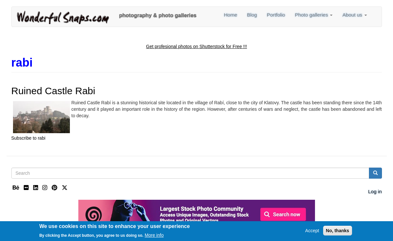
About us (354, 15)
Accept (312, 232)
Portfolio (276, 15)
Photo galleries (314, 15)
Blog (252, 15)
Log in (375, 191)
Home (230, 15)
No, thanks (337, 232)
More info (154, 236)
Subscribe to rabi (28, 138)
